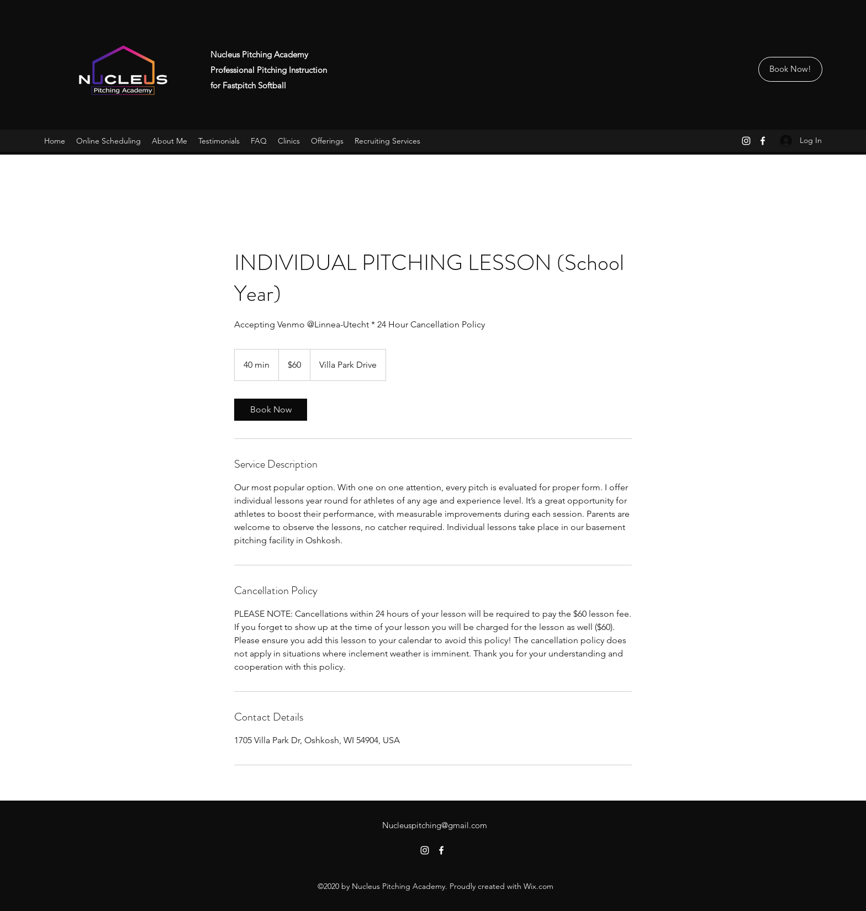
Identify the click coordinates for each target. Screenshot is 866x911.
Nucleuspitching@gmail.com (434, 825)
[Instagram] (746, 140)
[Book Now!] (790, 69)
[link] (270, 410)
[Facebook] (762, 140)
